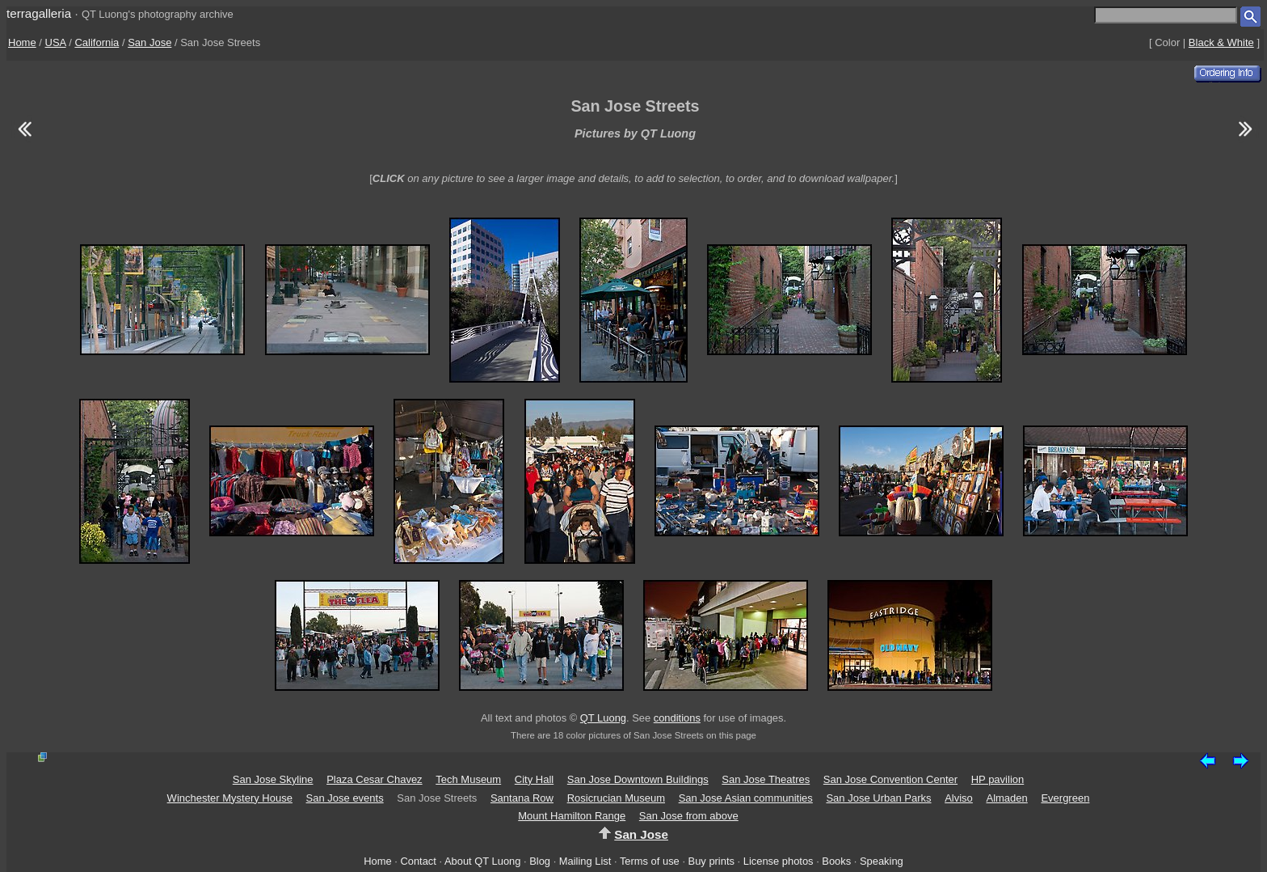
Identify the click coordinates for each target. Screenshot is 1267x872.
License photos (778, 861)
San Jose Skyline (273, 779)
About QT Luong (482, 861)
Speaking (881, 861)
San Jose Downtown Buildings (638, 779)
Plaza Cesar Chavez (374, 779)
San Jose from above (689, 816)
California (96, 42)
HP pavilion (998, 779)
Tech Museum (468, 779)
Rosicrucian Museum (616, 798)
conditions (677, 718)
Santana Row (522, 798)
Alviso (959, 798)
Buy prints (711, 861)
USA (55, 42)
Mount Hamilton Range (571, 816)
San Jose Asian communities (746, 798)
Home (22, 42)
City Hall (534, 779)
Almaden (1006, 798)
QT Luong (603, 718)
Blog (539, 861)
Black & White (1221, 42)
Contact (418, 861)
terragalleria (38, 13)
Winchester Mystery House (230, 798)
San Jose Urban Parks (878, 798)
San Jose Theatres (766, 779)
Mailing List (585, 861)
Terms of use (650, 861)
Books (836, 861)
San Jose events (345, 798)
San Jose (149, 42)
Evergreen (1065, 798)
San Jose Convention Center (890, 779)
